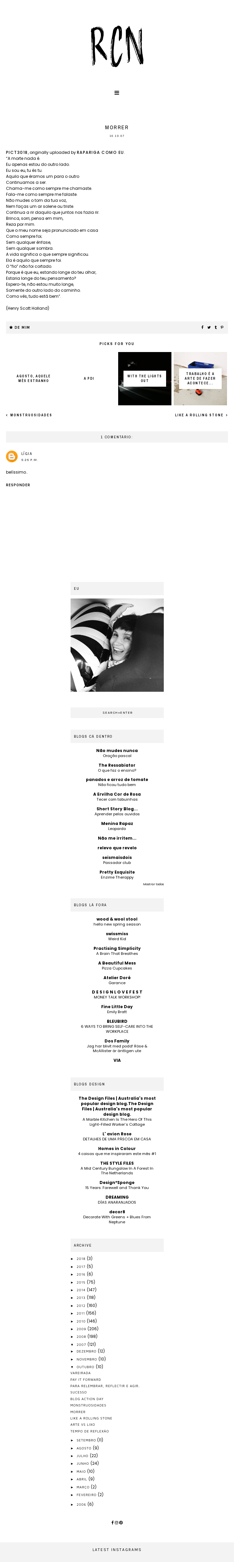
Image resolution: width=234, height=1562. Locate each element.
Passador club (117, 862)
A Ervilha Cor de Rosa (117, 794)
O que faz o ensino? (117, 770)
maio (82, 1471)
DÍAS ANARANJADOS (117, 1202)
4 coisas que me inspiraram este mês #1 (117, 1153)
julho (83, 1456)
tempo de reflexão (90, 1431)
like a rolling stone (200, 415)
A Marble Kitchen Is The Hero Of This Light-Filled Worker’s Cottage (117, 1122)
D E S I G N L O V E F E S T (117, 992)
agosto (85, 1448)
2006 (82, 1504)
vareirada (81, 1373)
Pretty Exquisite (117, 872)
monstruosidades (30, 415)
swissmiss (117, 934)
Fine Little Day (117, 1006)
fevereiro (87, 1495)
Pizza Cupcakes (117, 968)
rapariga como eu (100, 152)
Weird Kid (117, 939)
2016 (82, 1274)
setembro (87, 1440)
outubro (86, 1367)
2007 (82, 1345)
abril (83, 1479)
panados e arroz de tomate (117, 779)
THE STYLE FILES (117, 1163)
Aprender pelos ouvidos (117, 814)
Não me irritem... (117, 838)
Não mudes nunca (117, 750)
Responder (18, 485)
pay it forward (86, 1379)
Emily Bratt (117, 1011)
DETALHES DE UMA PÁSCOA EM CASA (117, 1139)
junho (83, 1463)
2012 (82, 1306)
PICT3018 (17, 152)
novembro (88, 1359)
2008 (82, 1337)
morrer (78, 1412)
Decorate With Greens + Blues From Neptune (117, 1219)
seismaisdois (117, 857)
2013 (82, 1298)
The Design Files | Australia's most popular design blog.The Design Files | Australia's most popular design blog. (117, 1106)
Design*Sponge (117, 1182)
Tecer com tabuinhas (117, 799)
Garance (117, 982)
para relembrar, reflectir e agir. (105, 1386)
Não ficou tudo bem (117, 784)
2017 (82, 1267)
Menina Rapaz (117, 823)
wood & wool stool (117, 919)
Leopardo (117, 828)
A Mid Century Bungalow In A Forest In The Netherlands (117, 1171)
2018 (82, 1259)
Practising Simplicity (117, 948)
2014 (82, 1290)
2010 (82, 1321)
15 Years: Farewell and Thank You (117, 1187)
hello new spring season (117, 924)
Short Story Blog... (117, 809)
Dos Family (117, 1041)
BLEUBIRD (117, 1021)
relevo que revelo (117, 848)
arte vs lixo (83, 1424)
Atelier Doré (117, 977)
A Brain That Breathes (117, 953)
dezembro (87, 1351)
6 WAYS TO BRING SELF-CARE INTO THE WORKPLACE (117, 1029)
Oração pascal (117, 755)
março (84, 1487)
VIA (117, 1060)
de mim (22, 327)
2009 (82, 1329)
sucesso (79, 1392)
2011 (81, 1313)
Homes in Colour (117, 1148)
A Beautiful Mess (117, 963)
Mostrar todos (153, 884)
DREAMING (117, 1197)
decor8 (117, 1212)
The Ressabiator (117, 765)
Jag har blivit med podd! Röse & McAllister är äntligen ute (117, 1048)
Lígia (27, 453)
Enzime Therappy (117, 877)
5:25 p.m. (30, 460)
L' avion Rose (117, 1134)
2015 (82, 1282)
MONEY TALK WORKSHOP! (117, 997)
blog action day (87, 1399)
